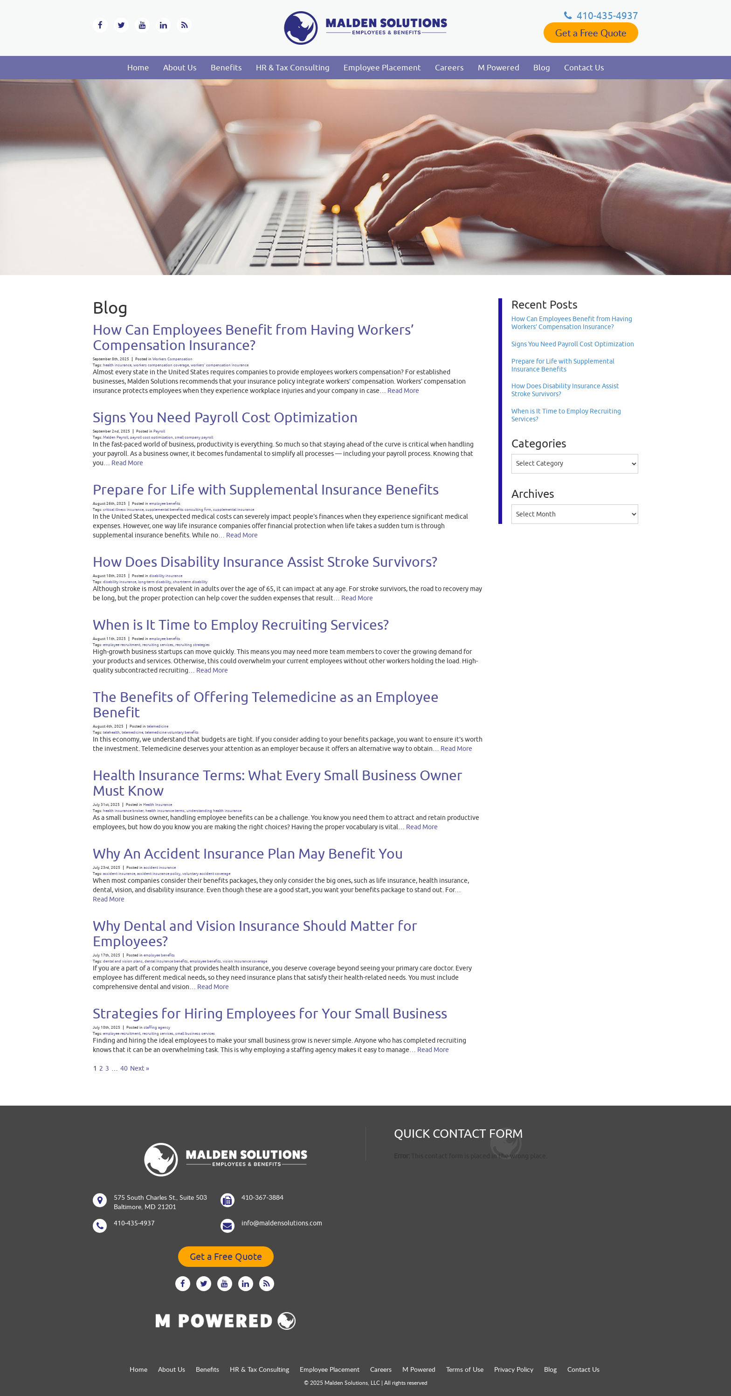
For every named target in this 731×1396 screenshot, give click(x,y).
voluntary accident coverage (206, 874)
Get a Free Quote (591, 32)
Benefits (226, 67)
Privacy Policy (513, 1369)
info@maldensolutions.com (281, 1223)
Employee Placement (382, 67)
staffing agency (157, 1027)
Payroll (159, 431)
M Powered (498, 67)
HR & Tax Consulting (293, 67)
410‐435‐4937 (601, 15)
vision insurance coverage (245, 961)
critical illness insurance (123, 510)
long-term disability (154, 582)
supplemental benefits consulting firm (178, 510)
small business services (195, 1034)
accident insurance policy (158, 874)
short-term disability (190, 582)
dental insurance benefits (166, 961)
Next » (139, 1068)
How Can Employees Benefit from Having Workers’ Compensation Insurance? (253, 337)
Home (138, 67)
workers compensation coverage (161, 365)
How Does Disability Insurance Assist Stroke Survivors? (265, 561)
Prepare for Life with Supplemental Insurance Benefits (266, 489)
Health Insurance (157, 805)
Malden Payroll (115, 437)
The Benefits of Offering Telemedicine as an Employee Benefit (266, 704)
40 (124, 1068)
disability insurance (165, 576)
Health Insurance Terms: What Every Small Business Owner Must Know (277, 782)
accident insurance (160, 868)
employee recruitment (121, 645)
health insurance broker (123, 811)
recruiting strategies (192, 645)
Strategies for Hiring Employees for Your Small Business (270, 1013)
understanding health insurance (213, 811)
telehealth (111, 732)
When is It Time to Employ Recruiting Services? (241, 624)
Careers (449, 67)
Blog (541, 67)
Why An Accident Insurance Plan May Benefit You (248, 853)
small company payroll (194, 437)
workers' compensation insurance (219, 365)
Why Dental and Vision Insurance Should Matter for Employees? (255, 933)
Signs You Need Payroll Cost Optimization (225, 417)
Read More (403, 390)
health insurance (117, 365)
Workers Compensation (172, 359)
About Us (180, 67)
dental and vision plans (123, 961)
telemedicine (157, 726)
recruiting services (157, 645)
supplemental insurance (233, 510)
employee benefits (164, 504)
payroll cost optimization (151, 437)
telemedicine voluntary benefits (172, 732)
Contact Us (584, 67)
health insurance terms (165, 811)
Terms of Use (464, 1369)
